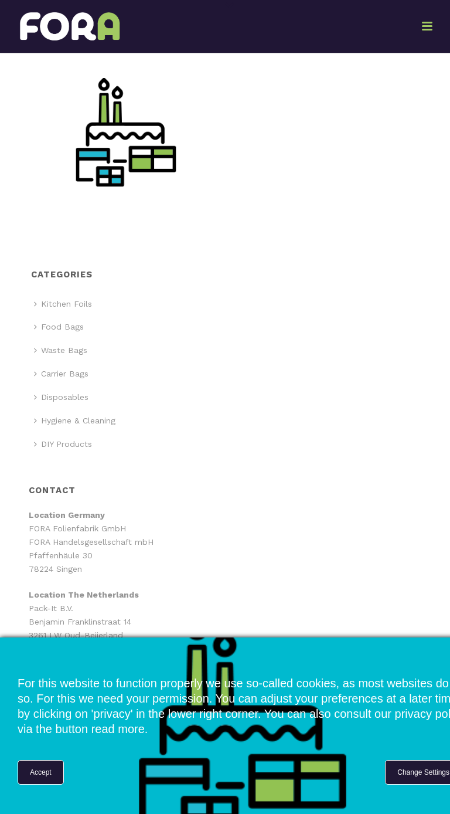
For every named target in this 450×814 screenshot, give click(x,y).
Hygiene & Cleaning (74, 420)
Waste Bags (60, 350)
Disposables (61, 397)
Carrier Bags (61, 373)
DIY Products (63, 444)
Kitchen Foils (63, 303)
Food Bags (59, 326)
